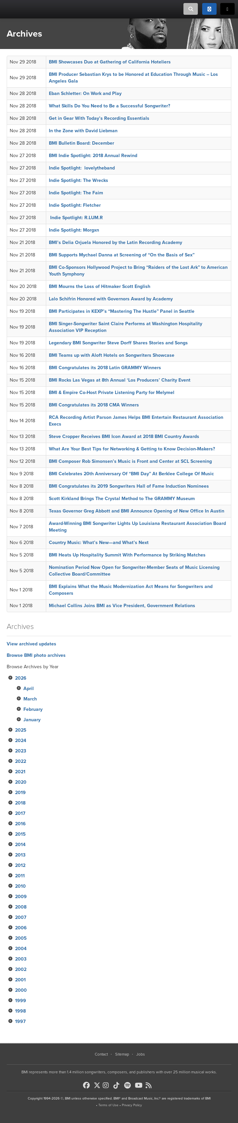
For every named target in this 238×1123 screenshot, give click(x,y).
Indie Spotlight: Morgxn (74, 230)
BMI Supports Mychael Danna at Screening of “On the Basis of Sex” (121, 255)
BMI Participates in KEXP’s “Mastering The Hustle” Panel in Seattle (121, 311)
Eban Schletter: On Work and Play (85, 93)
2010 (20, 886)
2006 (21, 928)
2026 (20, 678)
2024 (20, 740)
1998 (20, 1011)
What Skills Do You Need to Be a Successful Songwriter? (109, 106)
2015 (20, 834)
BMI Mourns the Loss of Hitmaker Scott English (99, 286)
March (30, 699)
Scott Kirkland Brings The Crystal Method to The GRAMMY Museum (122, 498)
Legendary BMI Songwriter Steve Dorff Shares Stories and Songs (118, 343)
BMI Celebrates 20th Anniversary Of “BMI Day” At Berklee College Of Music (132, 474)
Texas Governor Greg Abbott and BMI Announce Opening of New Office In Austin (136, 511)
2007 (20, 917)
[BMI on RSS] (150, 1085)
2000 (21, 990)
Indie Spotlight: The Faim (76, 193)
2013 (20, 855)
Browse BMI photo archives (36, 655)
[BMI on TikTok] (118, 1085)
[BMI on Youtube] (139, 1085)
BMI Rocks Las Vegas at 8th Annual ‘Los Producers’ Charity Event (119, 380)
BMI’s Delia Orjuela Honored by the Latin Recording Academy (115, 242)
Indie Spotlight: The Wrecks (78, 180)
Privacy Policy (132, 1105)
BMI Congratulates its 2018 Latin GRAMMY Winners (105, 368)
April (28, 688)
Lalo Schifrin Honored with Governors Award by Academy (111, 299)
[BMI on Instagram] (107, 1085)
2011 (20, 876)
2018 (20, 803)
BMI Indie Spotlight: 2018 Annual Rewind (93, 155)
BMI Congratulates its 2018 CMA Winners (94, 405)
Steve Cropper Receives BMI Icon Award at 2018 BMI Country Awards (124, 436)
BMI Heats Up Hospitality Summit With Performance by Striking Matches (127, 555)
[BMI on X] (97, 1083)
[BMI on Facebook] (87, 1085)
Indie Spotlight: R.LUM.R (76, 218)
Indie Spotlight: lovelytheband (82, 168)
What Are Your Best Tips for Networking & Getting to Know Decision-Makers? (132, 449)
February (33, 709)
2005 (21, 938)
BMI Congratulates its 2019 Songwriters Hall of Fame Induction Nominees (129, 486)
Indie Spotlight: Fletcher (75, 205)
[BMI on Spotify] (129, 1085)
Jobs (140, 1054)
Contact (101, 1054)
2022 (20, 761)
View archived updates (31, 644)
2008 (20, 907)
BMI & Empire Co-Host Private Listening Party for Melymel (111, 392)
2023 (20, 751)
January (32, 720)
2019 (20, 792)
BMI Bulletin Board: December (81, 143)
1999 (20, 1001)
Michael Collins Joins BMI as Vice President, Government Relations (122, 605)
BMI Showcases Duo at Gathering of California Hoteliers (110, 62)
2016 (20, 824)
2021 (20, 772)
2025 (20, 730)
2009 (21, 896)
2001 (20, 980)
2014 (20, 844)
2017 (20, 813)
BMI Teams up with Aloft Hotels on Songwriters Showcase (111, 355)
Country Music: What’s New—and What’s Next (99, 542)
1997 (20, 1021)
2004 (20, 948)
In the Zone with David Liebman (83, 131)
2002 (20, 969)
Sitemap (122, 1054)
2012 (20, 865)
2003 (20, 959)
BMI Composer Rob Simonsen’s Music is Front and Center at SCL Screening (130, 461)
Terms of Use (108, 1105)
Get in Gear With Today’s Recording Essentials (99, 118)
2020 (20, 782)
